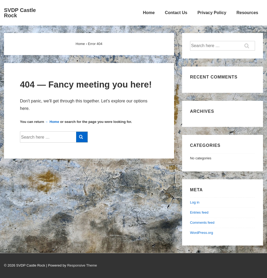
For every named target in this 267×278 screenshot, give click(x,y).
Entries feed (199, 212)
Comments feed (202, 223)
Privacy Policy (212, 12)
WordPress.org (201, 233)
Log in (194, 202)
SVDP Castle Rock (20, 12)
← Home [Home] (52, 122)
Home (149, 12)
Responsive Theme (82, 265)
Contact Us (176, 12)
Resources (247, 12)
